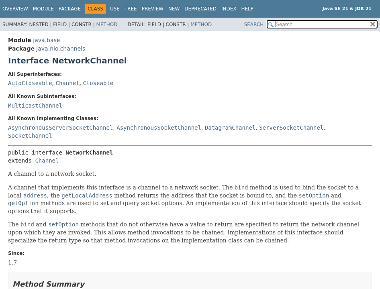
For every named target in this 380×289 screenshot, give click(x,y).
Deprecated (200, 9)
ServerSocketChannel (291, 127)
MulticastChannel (35, 105)
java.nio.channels (60, 48)
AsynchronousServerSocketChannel (60, 127)
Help (247, 9)
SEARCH (254, 24)
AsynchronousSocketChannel (158, 127)
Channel (67, 83)
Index (229, 9)
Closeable (98, 83)
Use (115, 9)
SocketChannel (30, 135)
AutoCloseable (30, 83)
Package (70, 9)
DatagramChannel (230, 127)
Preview (152, 9)
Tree (131, 9)
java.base (46, 40)
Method (107, 24)
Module (43, 9)
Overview (15, 9)
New (174, 9)
